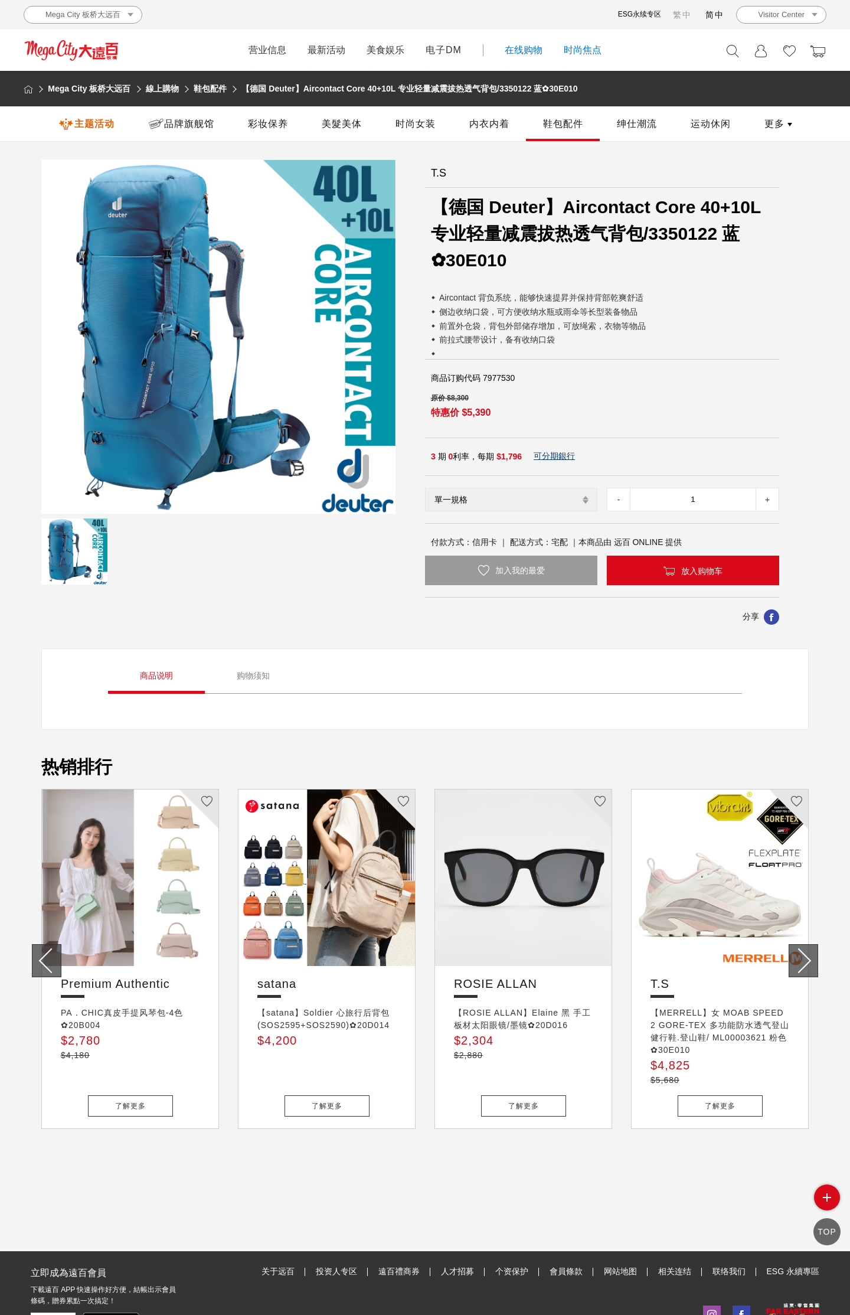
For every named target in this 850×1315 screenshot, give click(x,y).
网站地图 (620, 1217)
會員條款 (566, 1217)
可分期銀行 (554, 456)
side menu (826, 1206)
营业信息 (267, 50)
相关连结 (674, 1217)
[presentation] (46, 960)
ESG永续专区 (639, 14)
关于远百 (278, 1217)
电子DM (444, 50)
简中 (714, 14)
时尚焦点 (582, 50)
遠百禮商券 (399, 1217)
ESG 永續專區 (793, 1217)
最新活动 (326, 50)
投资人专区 (336, 1217)
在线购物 (523, 50)
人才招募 (457, 1217)
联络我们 (729, 1217)
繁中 (682, 14)
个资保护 (511, 1217)
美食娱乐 (385, 50)
